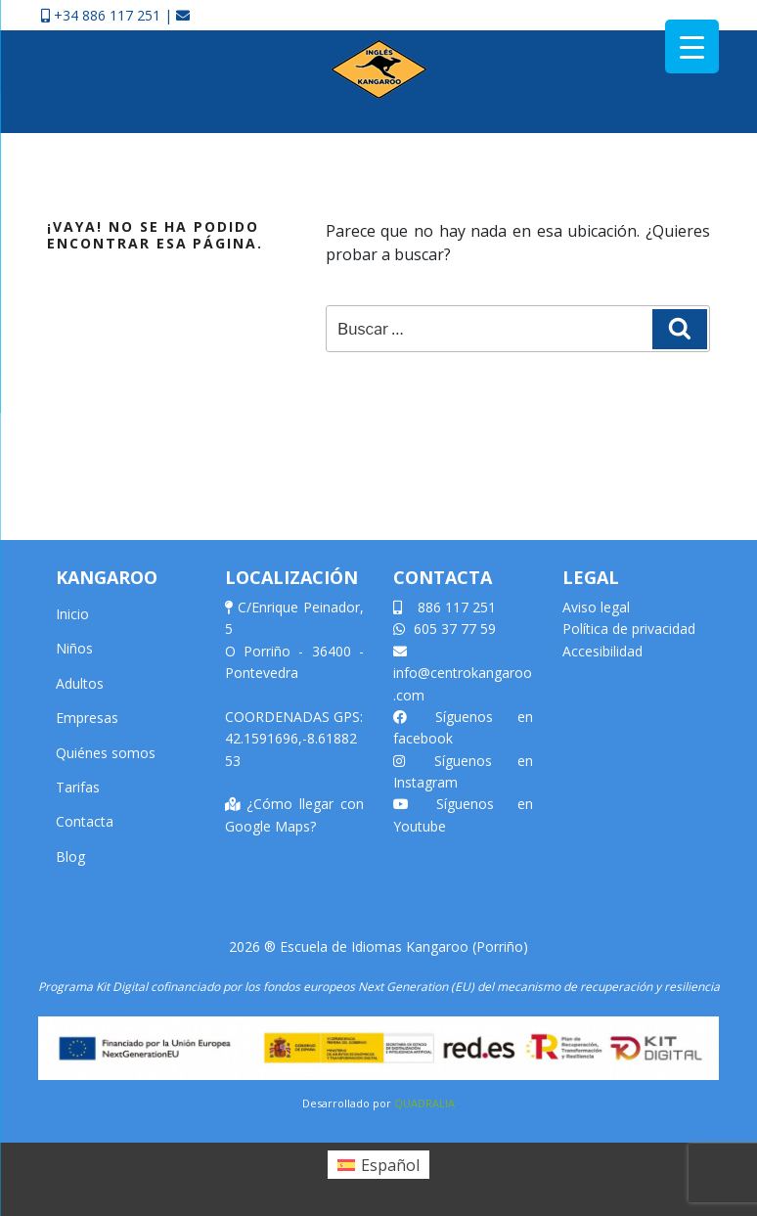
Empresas (87, 717)
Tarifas (78, 787)
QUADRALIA (424, 1103)
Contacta (84, 821)
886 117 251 (444, 607)
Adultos (80, 683)
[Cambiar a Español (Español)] (378, 1164)
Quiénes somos (106, 752)
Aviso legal (596, 607)
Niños (74, 648)
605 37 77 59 (444, 628)
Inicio (72, 614)
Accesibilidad (602, 651)
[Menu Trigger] (692, 46)
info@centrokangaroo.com (462, 674)
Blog (70, 856)
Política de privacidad (628, 628)
